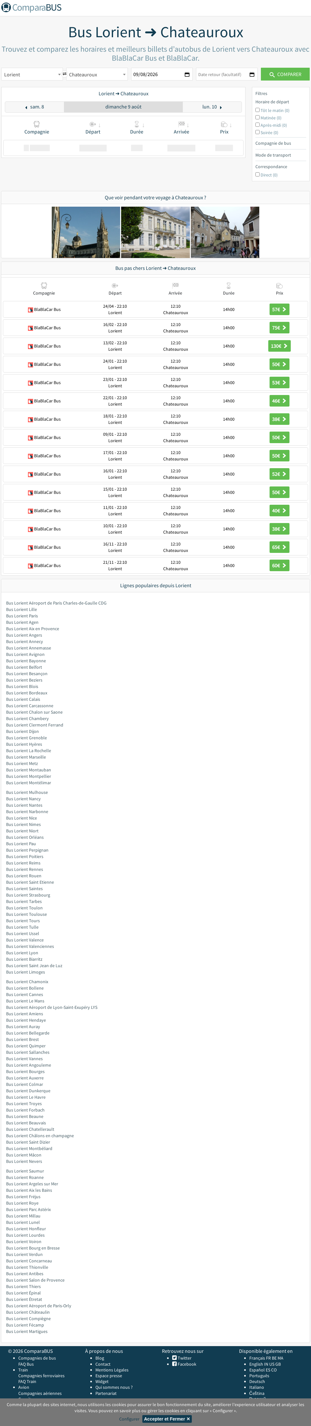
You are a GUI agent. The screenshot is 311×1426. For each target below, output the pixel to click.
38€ (279, 419)
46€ (279, 401)
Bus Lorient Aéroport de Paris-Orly (38, 1306)
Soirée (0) (269, 132)
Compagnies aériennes (40, 1393)
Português (259, 1376)
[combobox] (32, 74)
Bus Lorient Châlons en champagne (40, 1135)
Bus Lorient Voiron (23, 1241)
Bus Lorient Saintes (24, 888)
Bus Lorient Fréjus (23, 1196)
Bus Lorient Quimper (26, 1046)
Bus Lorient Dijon (22, 731)
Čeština (256, 1393)
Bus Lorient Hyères (24, 744)
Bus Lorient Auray (23, 1026)
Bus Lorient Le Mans (25, 1001)
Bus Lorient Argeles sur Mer (32, 1184)
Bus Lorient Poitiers (24, 856)
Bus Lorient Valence (25, 940)
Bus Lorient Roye (22, 1203)
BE (274, 1358)
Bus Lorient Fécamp (25, 1325)
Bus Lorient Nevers (24, 1161)
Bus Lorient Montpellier (28, 776)
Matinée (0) (271, 118)
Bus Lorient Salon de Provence (35, 1280)
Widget (102, 1381)
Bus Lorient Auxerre (25, 1078)
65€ (279, 547)
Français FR (260, 1358)
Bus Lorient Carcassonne (29, 706)
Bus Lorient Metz (22, 763)
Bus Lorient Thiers (23, 1286)
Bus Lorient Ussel (22, 933)
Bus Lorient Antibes (24, 1273)
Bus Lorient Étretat (24, 1299)
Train (23, 1370)
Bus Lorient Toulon (24, 908)
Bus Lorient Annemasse (28, 648)
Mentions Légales (112, 1370)
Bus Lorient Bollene (25, 988)
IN (266, 1364)
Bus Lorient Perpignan (27, 850)
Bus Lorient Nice (21, 818)
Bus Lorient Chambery (27, 718)
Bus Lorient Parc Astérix (28, 1209)
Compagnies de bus (37, 1358)
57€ (279, 309)
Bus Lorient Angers (24, 635)
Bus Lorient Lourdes (25, 1235)
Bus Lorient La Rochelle (28, 750)
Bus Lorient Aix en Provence (32, 628)
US (271, 1364)
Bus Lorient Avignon (25, 654)
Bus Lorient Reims (23, 863)
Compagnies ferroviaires (41, 1376)
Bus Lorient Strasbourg (28, 895)
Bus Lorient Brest (22, 1039)
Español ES (260, 1370)
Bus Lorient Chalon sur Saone (34, 712)
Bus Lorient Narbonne (27, 811)
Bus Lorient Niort (22, 831)
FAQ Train (27, 1381)
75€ (279, 327)
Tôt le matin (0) (275, 110)
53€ (279, 382)
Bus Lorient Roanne (25, 1177)
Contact (103, 1364)
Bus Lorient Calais (23, 699)
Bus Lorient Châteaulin (28, 1312)
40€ (279, 510)
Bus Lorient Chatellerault (30, 1129)
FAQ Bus (26, 1364)
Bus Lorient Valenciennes (30, 946)
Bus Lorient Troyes (24, 1103)
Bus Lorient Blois (22, 686)
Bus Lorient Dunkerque (28, 1091)
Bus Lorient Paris (22, 616)
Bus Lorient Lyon (22, 953)
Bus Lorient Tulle (22, 927)
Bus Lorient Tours (23, 920)
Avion (23, 1387)
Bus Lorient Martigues (27, 1331)
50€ (279, 364)
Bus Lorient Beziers (24, 680)
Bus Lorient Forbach (25, 1110)
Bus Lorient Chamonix (27, 981)
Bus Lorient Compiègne (28, 1318)
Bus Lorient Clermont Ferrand (34, 725)
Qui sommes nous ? (114, 1387)
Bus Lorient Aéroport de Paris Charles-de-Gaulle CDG (56, 603)
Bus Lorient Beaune (24, 1116)
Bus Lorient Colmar (24, 1084)
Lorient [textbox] (12, 74)
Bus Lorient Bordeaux (26, 693)
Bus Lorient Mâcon (23, 1155)
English (256, 1364)
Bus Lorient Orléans (25, 837)
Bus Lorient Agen (22, 622)
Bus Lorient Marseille (26, 757)
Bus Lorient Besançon (27, 673)
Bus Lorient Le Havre (26, 1097)
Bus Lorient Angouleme (28, 1065)
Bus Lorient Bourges (25, 1071)
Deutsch (257, 1381)
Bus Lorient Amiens (24, 1014)
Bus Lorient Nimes (23, 824)
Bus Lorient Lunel (23, 1222)
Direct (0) (269, 175)
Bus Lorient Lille (21, 609)
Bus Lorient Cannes (24, 994)
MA (280, 1358)
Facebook (186, 1364)
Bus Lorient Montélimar (28, 783)
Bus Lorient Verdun (24, 1254)
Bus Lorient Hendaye (26, 1020)
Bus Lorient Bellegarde (27, 1033)
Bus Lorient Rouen (23, 876)
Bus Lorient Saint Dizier (28, 1142)
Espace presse (108, 1376)
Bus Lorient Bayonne (26, 661)
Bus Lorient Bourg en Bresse (33, 1248)
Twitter (184, 1358)
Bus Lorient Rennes (24, 869)
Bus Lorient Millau (23, 1216)
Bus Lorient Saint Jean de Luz (34, 965)
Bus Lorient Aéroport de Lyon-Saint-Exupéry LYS (51, 1007)
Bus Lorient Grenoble (26, 738)
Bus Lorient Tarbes (24, 901)
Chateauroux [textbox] (83, 74)
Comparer (285, 74)
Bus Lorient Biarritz (24, 959)
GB (278, 1364)
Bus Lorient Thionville (27, 1267)
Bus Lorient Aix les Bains (29, 1190)
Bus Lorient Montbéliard (29, 1148)
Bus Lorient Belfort (24, 667)
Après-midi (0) (274, 125)
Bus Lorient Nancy (23, 799)
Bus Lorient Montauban (28, 770)
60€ (279, 565)
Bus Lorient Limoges (25, 972)
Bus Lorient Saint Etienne (30, 882)
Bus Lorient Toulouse (26, 914)
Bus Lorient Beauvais (26, 1123)
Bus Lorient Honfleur (26, 1229)
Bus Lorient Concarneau (29, 1261)
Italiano (256, 1387)
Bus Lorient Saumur (25, 1171)
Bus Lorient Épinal (23, 1293)
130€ (279, 346)
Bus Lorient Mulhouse (27, 792)
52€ (279, 474)
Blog (99, 1358)
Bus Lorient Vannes (24, 1058)
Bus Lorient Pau (21, 843)
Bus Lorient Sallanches (27, 1052)
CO (274, 1370)
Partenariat (106, 1393)
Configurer (129, 1419)
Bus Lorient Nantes (24, 805)
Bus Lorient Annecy (24, 641)
